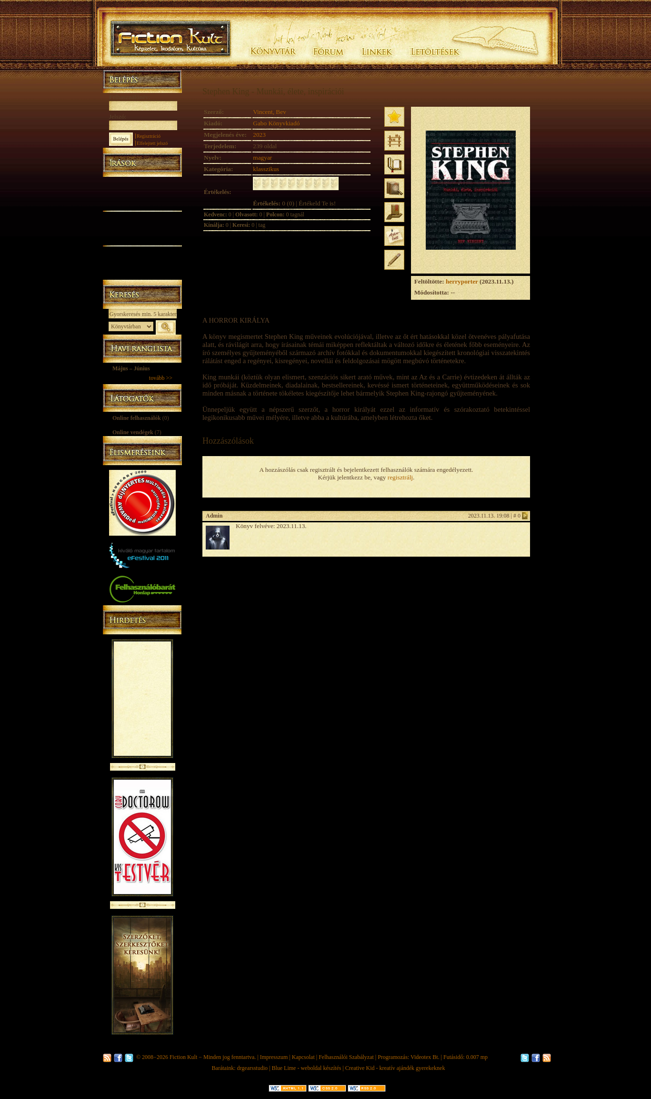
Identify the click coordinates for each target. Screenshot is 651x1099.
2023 (259, 134)
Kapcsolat (303, 1057)
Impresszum (274, 1057)
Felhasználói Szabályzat (346, 1057)
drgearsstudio (252, 1068)
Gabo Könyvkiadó (276, 123)
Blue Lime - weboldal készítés (306, 1068)
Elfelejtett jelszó (152, 143)
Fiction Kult (183, 1057)
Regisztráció (148, 136)
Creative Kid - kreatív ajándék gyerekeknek (395, 1068)
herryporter (462, 281)
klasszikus (266, 169)
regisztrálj (400, 477)
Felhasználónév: (129, 97)
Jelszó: (117, 116)
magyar (262, 157)
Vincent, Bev (269, 111)
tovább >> (160, 378)
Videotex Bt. (425, 1057)
